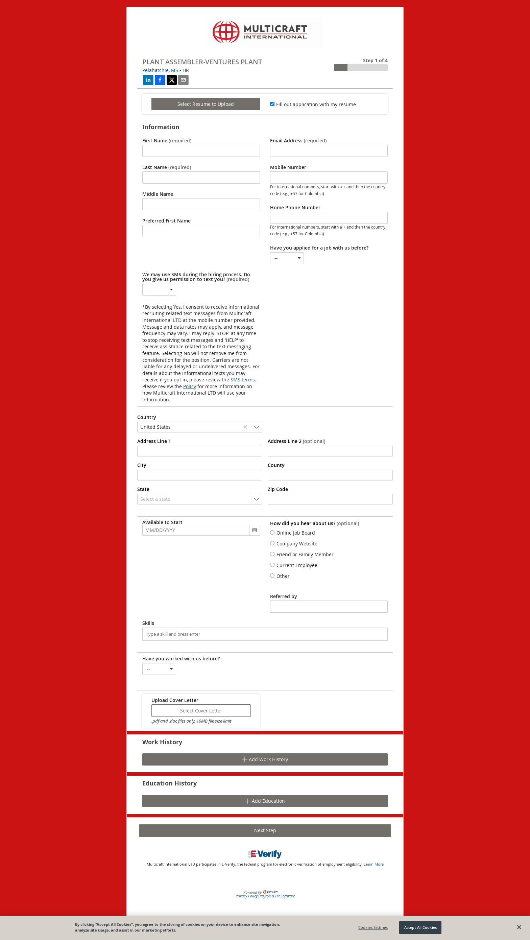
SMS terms (243, 379)
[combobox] (287, 258)
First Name (166, 140)
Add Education (265, 801)
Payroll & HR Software (277, 895)
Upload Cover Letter (174, 700)
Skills (148, 623)
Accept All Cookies (420, 927)
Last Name (166, 167)
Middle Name (157, 194)
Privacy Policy (247, 895)
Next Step (265, 830)
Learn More (374, 864)
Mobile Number (288, 167)
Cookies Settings (373, 927)
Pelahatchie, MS (160, 70)
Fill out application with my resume (316, 104)
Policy (189, 386)
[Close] (519, 927)
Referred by (283, 596)
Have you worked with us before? (181, 658)
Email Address (298, 140)
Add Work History (265, 759)
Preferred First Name (166, 220)
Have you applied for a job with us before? (319, 247)
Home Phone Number (295, 207)
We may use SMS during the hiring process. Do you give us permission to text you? (196, 277)
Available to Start (162, 522)
